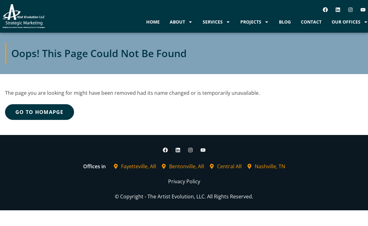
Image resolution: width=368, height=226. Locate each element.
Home (153, 22)
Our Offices (350, 22)
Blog (285, 22)
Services (216, 22)
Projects (254, 22)
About (181, 22)
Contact (311, 22)
